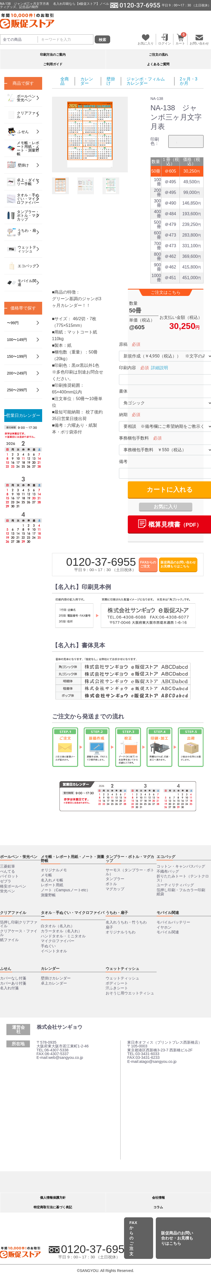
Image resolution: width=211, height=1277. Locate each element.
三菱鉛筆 (7, 866)
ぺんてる (7, 871)
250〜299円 (17, 390)
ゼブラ (5, 881)
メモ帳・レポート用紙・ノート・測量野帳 (23, 148)
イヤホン (164, 927)
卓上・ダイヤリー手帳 (23, 182)
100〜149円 (17, 339)
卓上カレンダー (54, 983)
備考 (123, 461)
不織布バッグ (168, 871)
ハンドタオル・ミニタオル (63, 936)
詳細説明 (159, 367)
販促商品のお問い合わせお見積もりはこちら (178, 564)
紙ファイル (9, 940)
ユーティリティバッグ (175, 885)
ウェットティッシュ (21, 249)
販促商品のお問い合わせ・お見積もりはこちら (177, 1238)
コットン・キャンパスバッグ (181, 866)
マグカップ (115, 889)
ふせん (18, 131)
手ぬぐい (48, 946)
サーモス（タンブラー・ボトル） (130, 872)
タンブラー (115, 879)
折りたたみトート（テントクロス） (183, 878)
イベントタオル (54, 951)
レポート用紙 (52, 885)
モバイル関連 (21, 283)
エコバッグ (21, 266)
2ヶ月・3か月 (188, 81)
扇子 (109, 927)
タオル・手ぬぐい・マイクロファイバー (23, 199)
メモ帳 (46, 875)
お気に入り (166, 506)
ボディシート (117, 983)
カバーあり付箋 (13, 983)
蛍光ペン (7, 891)
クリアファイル (23, 115)
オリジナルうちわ (121, 932)
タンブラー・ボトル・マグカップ (23, 215)
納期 (123, 414)
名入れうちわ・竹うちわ (126, 922)
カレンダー (86, 81)
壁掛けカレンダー (56, 978)
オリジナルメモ (54, 870)
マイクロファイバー (57, 941)
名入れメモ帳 (52, 880)
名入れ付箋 (9, 988)
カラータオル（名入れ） (61, 931)
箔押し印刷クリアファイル (18, 924)
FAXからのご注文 (148, 564)
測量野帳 (48, 895)
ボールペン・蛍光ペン (23, 98)
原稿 (123, 344)
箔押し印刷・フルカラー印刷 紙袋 (183, 892)
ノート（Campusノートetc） (65, 890)
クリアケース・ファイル (18, 933)
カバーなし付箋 (13, 978)
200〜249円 (17, 373)
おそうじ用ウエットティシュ (130, 993)
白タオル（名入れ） (57, 926)
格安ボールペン (13, 886)
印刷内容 (127, 367)
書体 (123, 391)
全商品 (64, 81)
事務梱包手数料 (134, 438)
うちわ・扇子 (21, 232)
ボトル (111, 884)
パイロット (9, 876)
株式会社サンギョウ (59, 1027)
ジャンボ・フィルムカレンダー (145, 81)
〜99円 (13, 323)
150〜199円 (17, 356)
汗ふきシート (117, 988)
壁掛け (110, 81)
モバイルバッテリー (173, 922)
